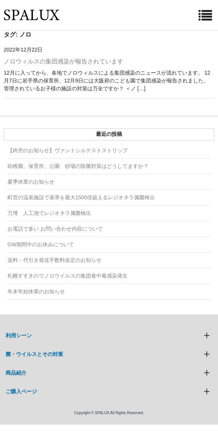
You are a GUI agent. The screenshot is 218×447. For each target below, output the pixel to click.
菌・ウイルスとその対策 (34, 354)
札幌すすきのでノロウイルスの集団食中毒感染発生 (67, 276)
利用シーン (19, 335)
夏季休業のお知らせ (30, 182)
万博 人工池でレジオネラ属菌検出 (49, 213)
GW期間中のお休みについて (40, 244)
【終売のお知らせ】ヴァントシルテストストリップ (67, 150)
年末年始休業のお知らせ (36, 291)
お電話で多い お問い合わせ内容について (55, 229)
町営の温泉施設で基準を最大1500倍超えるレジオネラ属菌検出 (81, 197)
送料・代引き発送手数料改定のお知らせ (54, 260)
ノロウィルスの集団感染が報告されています (63, 61)
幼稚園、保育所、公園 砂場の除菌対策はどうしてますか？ (78, 166)
